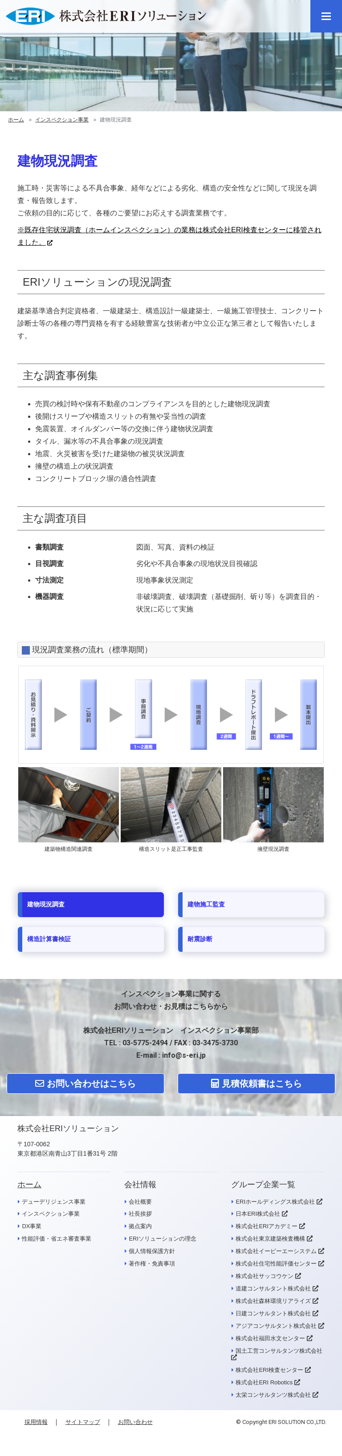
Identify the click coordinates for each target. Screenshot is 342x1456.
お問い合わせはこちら (85, 1083)
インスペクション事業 (62, 120)
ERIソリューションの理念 (162, 1239)
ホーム (16, 120)
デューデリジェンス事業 (54, 1202)
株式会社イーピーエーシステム (276, 1251)
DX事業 (31, 1226)
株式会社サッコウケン (264, 1276)
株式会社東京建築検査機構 (270, 1239)
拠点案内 (140, 1226)
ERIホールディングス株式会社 (275, 1202)
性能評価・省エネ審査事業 (56, 1239)
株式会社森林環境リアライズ (273, 1301)
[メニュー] (326, 16)
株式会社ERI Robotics (264, 1382)
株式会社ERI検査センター (269, 1370)
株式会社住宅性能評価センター (276, 1264)
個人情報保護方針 (152, 1251)
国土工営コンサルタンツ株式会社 (279, 1351)
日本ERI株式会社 (258, 1214)
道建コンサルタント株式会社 (273, 1289)
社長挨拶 (140, 1214)
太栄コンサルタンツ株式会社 (273, 1395)
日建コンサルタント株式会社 (273, 1313)
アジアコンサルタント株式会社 (276, 1326)
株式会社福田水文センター (270, 1338)
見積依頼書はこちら (256, 1083)
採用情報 (36, 1422)
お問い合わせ (135, 1422)
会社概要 (140, 1202)
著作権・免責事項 (152, 1264)
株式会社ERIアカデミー (266, 1226)
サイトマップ (82, 1422)
